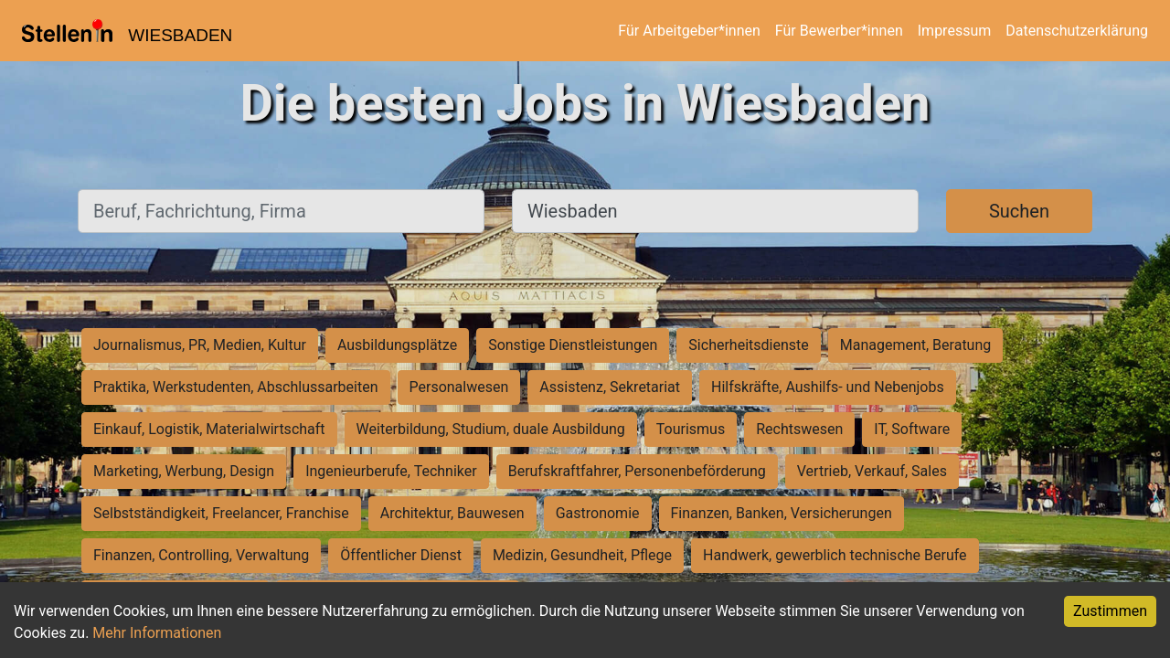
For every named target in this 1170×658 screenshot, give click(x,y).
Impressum (955, 30)
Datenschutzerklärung (1076, 30)
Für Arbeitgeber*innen (689, 30)
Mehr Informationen (156, 633)
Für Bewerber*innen (839, 30)
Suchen (1019, 211)
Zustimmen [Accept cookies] (1110, 611)
